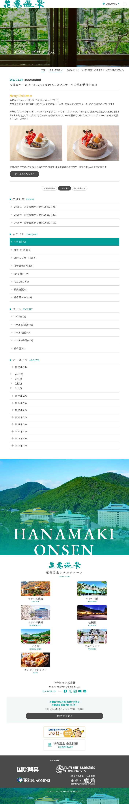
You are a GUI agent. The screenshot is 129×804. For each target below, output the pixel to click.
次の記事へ (78, 188)
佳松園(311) (20, 348)
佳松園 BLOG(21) (23, 297)
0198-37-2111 (60, 709)
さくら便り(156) (21, 273)
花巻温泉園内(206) (23, 265)
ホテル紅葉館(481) (23, 324)
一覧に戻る (64, 188)
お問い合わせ (63, 715)
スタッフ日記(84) (22, 249)
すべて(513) (20, 316)
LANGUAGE (111, 4)
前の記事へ (50, 188)
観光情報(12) (20, 289)
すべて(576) (20, 241)
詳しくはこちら (22, 173)
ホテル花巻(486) (22, 332)
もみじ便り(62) (21, 281)
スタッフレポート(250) (25, 257)
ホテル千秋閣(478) (23, 340)
